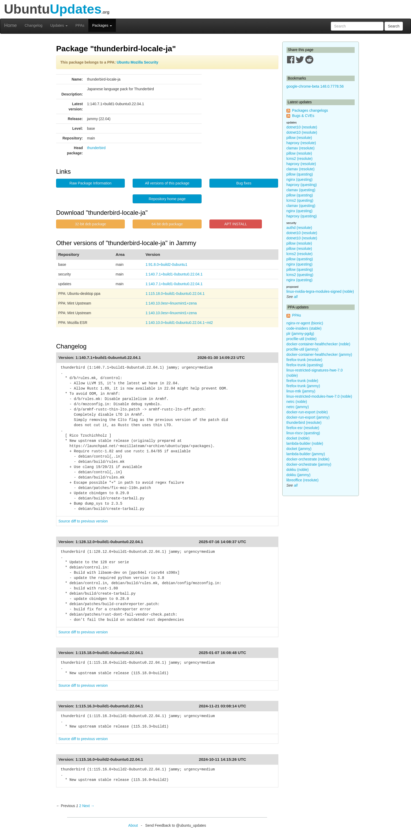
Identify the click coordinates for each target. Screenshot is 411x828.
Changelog (33, 25)
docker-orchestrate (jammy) (308, 464)
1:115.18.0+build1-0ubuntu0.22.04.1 (174, 293)
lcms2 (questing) (299, 200)
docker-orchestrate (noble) (307, 459)
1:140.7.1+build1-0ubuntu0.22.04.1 (174, 274)
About (133, 825)
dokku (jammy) (298, 475)
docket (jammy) (299, 449)
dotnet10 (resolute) (301, 127)
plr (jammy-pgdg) (300, 333)
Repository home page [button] (167, 199)
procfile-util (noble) (301, 339)
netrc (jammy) (297, 407)
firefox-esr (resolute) (302, 428)
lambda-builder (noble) (304, 443)
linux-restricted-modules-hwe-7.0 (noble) (319, 396)
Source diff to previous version (83, 521)
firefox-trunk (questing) (304, 365)
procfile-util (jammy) (302, 349)
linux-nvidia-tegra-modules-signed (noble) (320, 291)
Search (393, 26)
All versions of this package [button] (167, 183)
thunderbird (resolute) (304, 422)
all (296, 297)
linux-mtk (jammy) (300, 391)
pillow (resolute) (299, 138)
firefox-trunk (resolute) (304, 360)
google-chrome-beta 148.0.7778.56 (315, 86)
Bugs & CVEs (303, 116)
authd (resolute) (299, 228)
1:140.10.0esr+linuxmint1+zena (171, 303)
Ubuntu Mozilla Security (137, 62)
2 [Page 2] (80, 806)
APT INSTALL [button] (235, 224)
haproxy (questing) (301, 185)
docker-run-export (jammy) (308, 417)
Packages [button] (102, 25)
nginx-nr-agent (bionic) (304, 323)
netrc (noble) (296, 401)
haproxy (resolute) (301, 143)
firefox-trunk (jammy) (303, 386)
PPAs (79, 25)
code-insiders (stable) (304, 328)
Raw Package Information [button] (90, 183)
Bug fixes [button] (243, 183)
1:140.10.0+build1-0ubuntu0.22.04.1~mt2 (179, 322)
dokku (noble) (297, 469)
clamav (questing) (301, 190)
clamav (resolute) (300, 148)
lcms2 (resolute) (299, 158)
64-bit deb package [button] (167, 224)
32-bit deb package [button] (90, 224)
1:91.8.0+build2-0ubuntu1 (166, 264)
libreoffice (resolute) (302, 480)
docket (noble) (298, 438)
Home (10, 25)
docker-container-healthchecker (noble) (318, 344)
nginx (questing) (299, 179)
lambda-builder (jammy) (305, 454)
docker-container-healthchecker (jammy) (319, 354)
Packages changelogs (310, 110)
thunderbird (96, 148)
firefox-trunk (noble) (302, 381)
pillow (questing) (299, 174)
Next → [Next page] (88, 806)
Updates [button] (59, 25)
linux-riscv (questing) (303, 433)
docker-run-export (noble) (307, 412)
